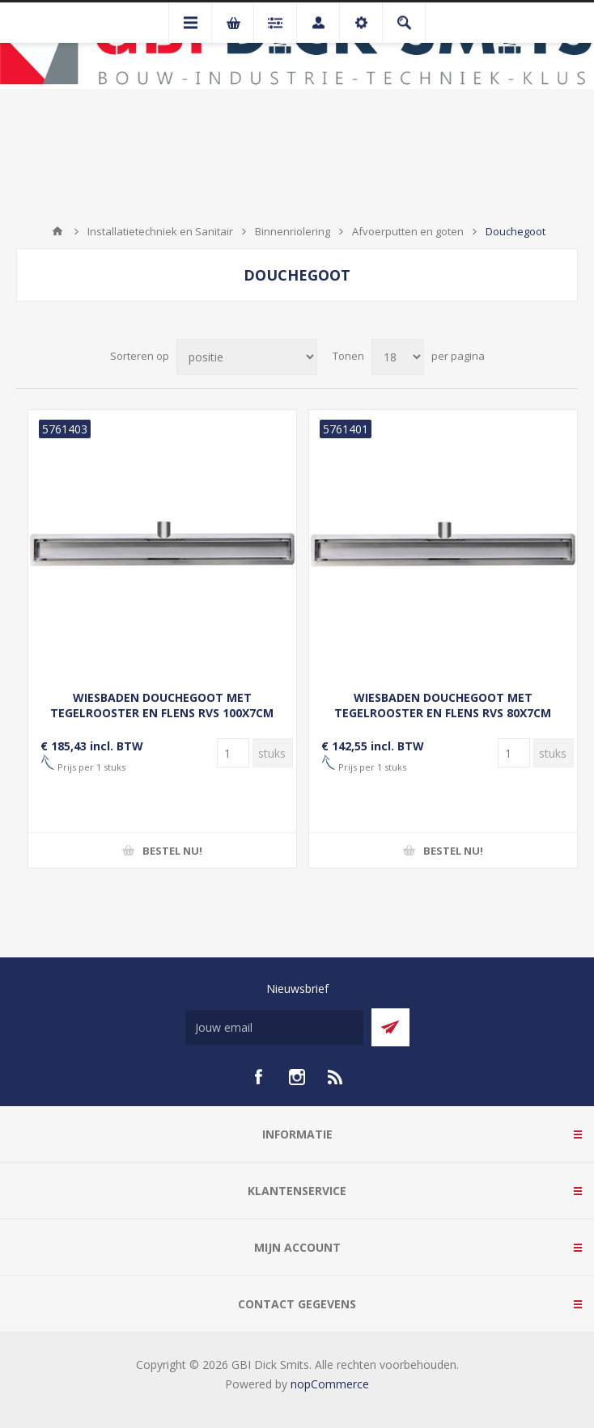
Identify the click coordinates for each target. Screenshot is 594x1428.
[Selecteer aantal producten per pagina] (397, 357)
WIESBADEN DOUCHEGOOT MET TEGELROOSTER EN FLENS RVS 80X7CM (442, 705)
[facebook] (258, 1077)
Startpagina (57, 231)
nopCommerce (330, 1384)
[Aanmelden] (274, 1027)
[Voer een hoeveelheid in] (233, 752)
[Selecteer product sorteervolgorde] (246, 357)
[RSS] (336, 1077)
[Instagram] (297, 1077)
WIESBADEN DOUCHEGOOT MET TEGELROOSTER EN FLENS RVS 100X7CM (162, 705)
